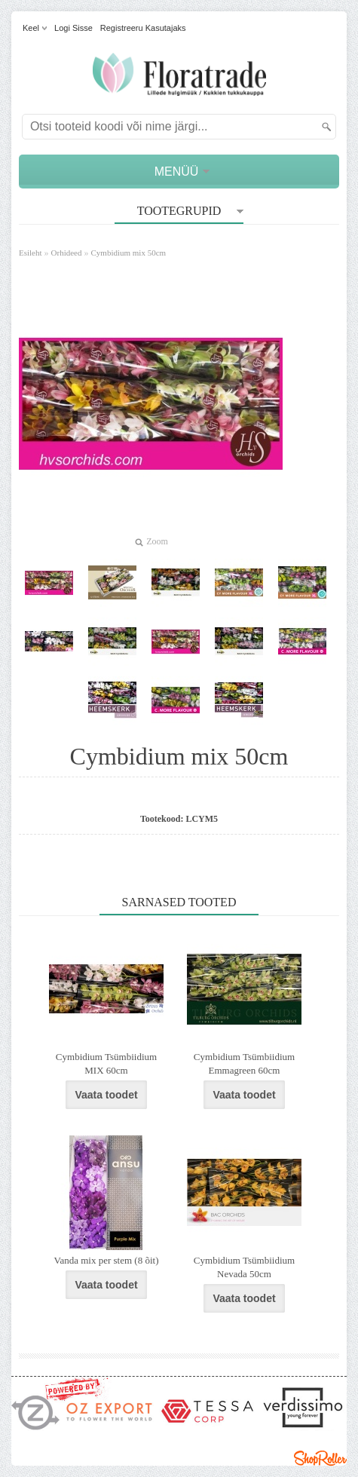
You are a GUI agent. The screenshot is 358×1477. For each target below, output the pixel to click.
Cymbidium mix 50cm (129, 252)
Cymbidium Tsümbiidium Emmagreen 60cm (244, 1063)
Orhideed (66, 252)
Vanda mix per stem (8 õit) (106, 1260)
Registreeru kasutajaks (143, 27)
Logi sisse (73, 27)
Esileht (30, 252)
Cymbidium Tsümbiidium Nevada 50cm (244, 1267)
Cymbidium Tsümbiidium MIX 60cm (106, 1063)
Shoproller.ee (320, 1458)
